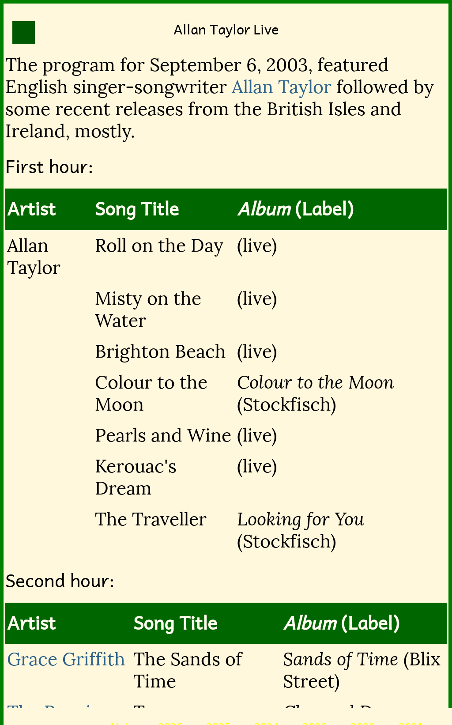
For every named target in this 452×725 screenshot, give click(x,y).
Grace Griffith (66, 659)
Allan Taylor (281, 87)
